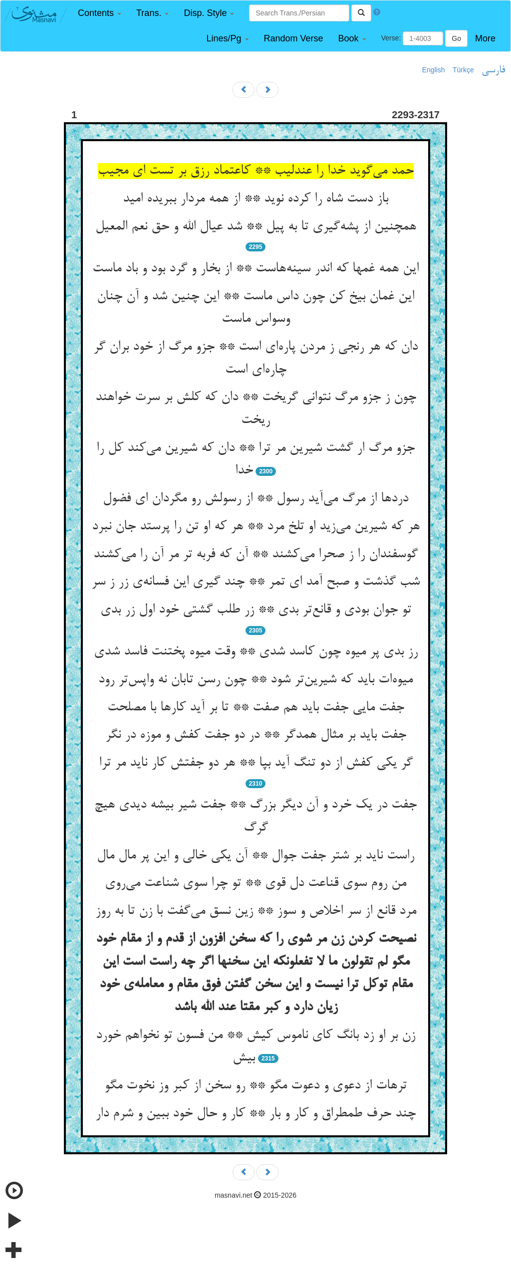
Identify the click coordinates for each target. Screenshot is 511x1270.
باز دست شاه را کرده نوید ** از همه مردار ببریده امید (255, 199)
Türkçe (463, 70)
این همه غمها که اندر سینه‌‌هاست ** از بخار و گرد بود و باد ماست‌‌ (255, 269)
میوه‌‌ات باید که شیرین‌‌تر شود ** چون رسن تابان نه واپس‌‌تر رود (255, 680)
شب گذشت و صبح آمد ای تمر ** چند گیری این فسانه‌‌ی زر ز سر (255, 582)
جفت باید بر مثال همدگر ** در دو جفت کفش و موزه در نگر (255, 735)
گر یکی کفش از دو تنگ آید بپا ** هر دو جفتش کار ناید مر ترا (256, 763)
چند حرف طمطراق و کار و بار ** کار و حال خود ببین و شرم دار (255, 1114)
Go (456, 38)
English (433, 70)
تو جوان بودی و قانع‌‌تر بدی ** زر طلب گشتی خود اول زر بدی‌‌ (255, 610)
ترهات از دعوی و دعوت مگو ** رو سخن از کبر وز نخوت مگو (255, 1086)
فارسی (493, 70)
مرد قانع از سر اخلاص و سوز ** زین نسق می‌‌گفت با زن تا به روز (255, 911)
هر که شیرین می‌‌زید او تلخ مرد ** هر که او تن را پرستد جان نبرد (256, 527)
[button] (99, 13)
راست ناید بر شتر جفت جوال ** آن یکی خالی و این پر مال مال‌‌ (255, 856)
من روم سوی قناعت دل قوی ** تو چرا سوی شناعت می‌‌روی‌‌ (255, 883)
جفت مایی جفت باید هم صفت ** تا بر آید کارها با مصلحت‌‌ (255, 708)
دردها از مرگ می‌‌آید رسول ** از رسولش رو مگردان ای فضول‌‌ (255, 499)
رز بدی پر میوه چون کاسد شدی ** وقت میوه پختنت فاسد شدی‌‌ (256, 652)
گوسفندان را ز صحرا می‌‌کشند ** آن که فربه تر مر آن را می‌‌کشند (255, 555)
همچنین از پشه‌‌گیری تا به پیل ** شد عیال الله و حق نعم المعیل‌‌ (255, 227)
